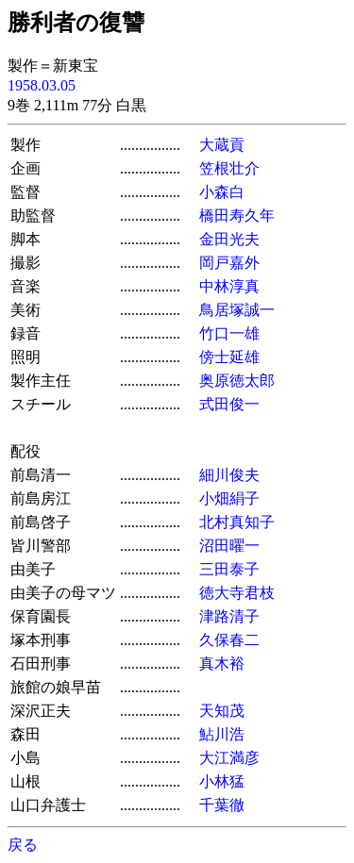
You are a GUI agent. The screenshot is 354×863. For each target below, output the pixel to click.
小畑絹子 (229, 498)
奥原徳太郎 (237, 381)
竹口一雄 (229, 333)
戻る (23, 845)
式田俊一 (229, 404)
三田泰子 (229, 569)
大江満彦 (229, 758)
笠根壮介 (229, 168)
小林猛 (221, 781)
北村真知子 (237, 522)
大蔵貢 (221, 145)
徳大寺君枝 (237, 593)
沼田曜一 (229, 546)
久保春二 (229, 640)
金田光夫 (229, 239)
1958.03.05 (42, 85)
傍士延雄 (229, 357)
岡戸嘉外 (229, 263)
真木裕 (221, 664)
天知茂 (221, 711)
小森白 (221, 192)
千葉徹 (221, 805)
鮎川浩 (221, 734)
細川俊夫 (229, 475)
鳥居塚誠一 (237, 310)
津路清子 (229, 616)
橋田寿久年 (237, 215)
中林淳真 (229, 286)
